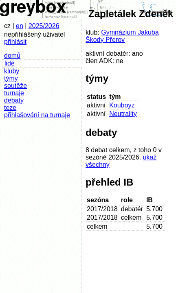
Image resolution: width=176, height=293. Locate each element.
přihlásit (15, 41)
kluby (11, 71)
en (19, 25)
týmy (11, 78)
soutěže (15, 85)
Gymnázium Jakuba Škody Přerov (122, 36)
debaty (14, 100)
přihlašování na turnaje (37, 115)
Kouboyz (121, 105)
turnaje (14, 93)
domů (12, 55)
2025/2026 (44, 25)
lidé (9, 63)
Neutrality (123, 113)
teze (10, 107)
